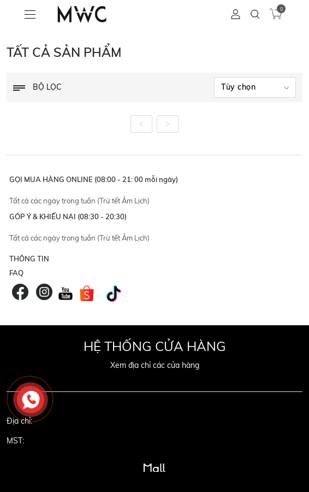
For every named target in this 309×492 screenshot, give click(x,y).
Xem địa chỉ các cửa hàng (154, 365)
